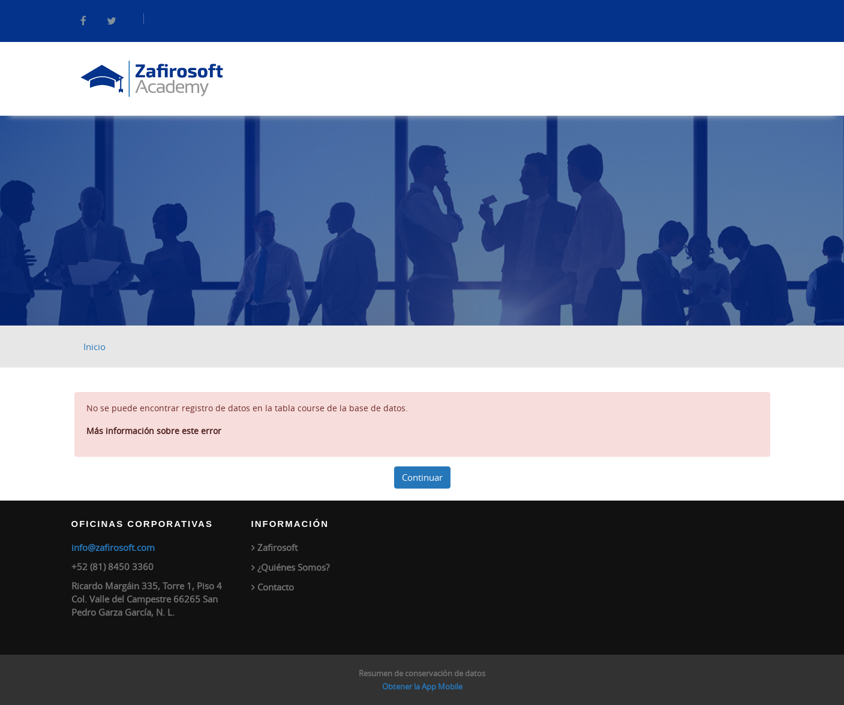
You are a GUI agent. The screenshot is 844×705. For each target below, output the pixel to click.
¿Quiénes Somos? (293, 567)
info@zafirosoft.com (113, 547)
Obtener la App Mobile (422, 686)
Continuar (422, 477)
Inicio (94, 346)
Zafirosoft (277, 547)
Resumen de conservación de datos (422, 673)
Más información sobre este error (153, 430)
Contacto (275, 587)
